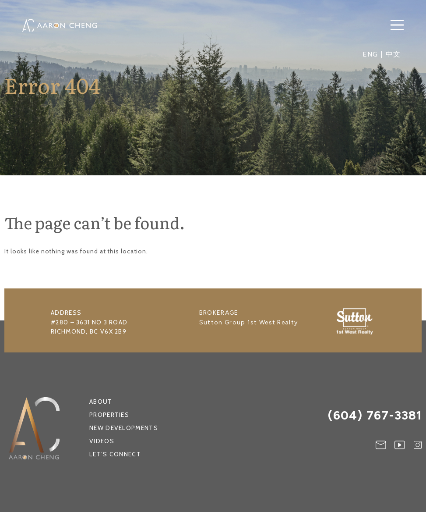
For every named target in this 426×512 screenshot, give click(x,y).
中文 (393, 54)
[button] (397, 25)
